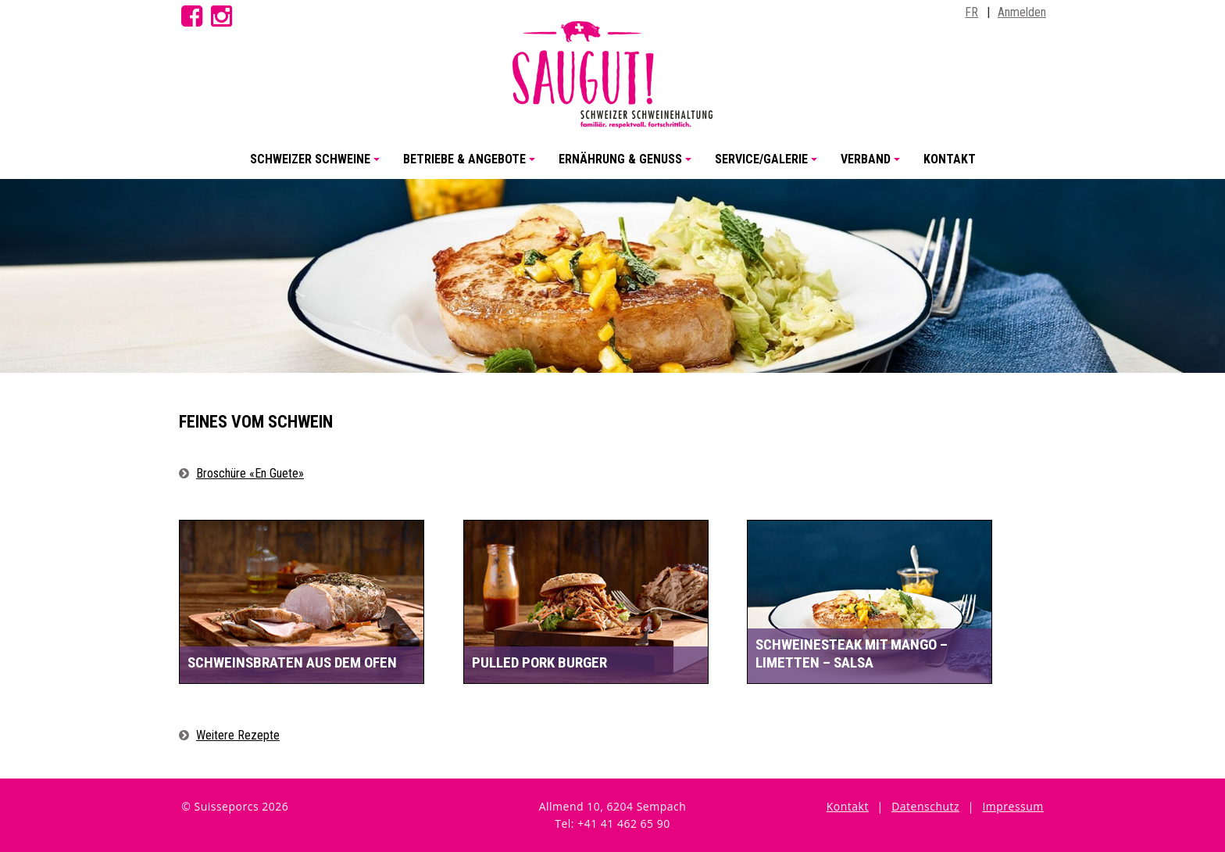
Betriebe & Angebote (471, 165)
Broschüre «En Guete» (250, 473)
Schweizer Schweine (317, 165)
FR (971, 12)
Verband (873, 165)
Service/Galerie (768, 165)
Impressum (1012, 806)
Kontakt (949, 159)
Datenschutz (925, 806)
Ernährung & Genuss (627, 165)
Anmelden (1022, 12)
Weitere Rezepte (238, 735)
